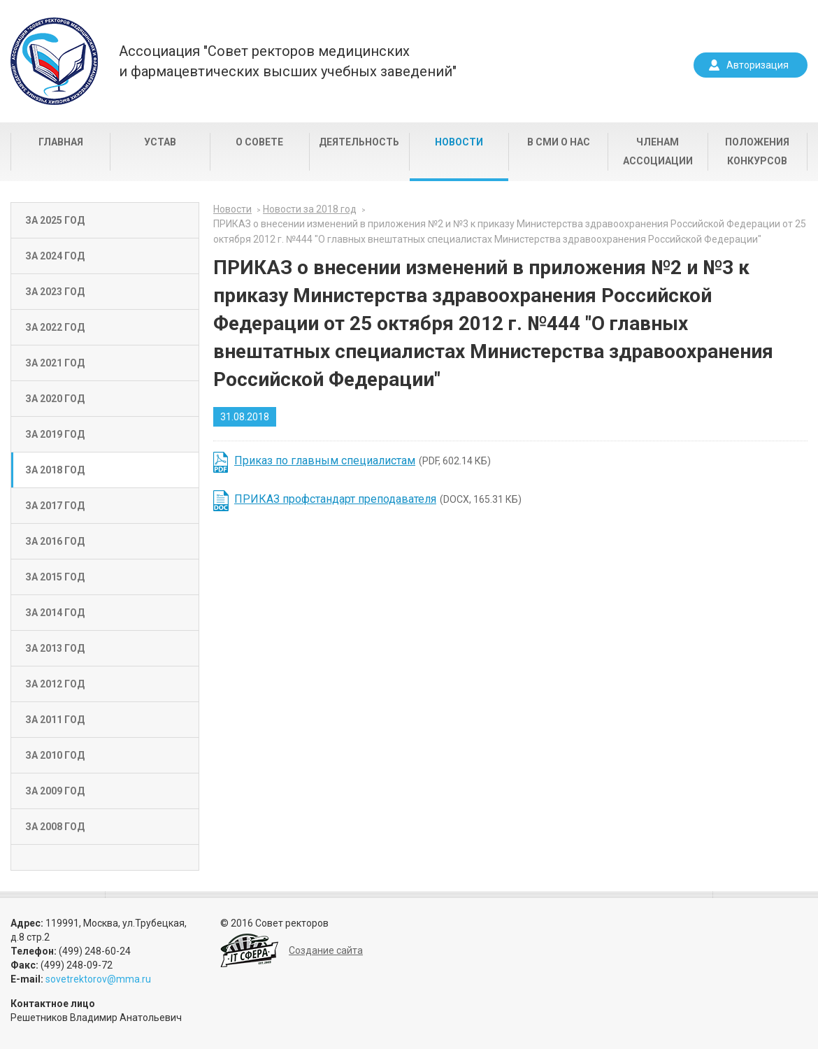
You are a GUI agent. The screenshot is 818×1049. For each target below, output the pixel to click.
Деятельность (359, 142)
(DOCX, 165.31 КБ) (378, 499)
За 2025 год (55, 220)
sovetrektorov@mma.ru (98, 979)
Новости (459, 142)
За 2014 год (55, 612)
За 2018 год (55, 470)
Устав (160, 142)
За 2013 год (55, 648)
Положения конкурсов (757, 151)
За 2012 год (55, 684)
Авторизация (757, 65)
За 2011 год (55, 719)
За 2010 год (55, 755)
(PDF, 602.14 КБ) (362, 460)
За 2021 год (55, 363)
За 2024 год (55, 256)
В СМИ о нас (558, 142)
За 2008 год (55, 826)
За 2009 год (55, 791)
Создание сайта (326, 950)
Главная (60, 142)
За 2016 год (55, 541)
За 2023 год (55, 291)
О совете (259, 142)
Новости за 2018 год (310, 209)
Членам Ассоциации (658, 151)
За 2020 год (55, 398)
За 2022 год (55, 327)
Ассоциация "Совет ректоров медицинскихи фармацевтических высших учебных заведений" (288, 61)
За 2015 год (55, 577)
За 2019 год (55, 434)
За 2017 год (55, 505)
